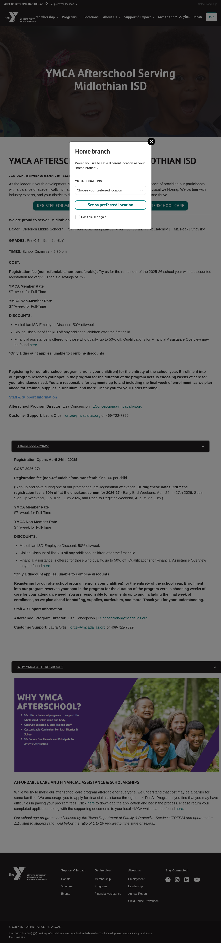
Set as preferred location (110, 205)
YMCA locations (88, 181)
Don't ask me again (90, 217)
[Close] (151, 141)
